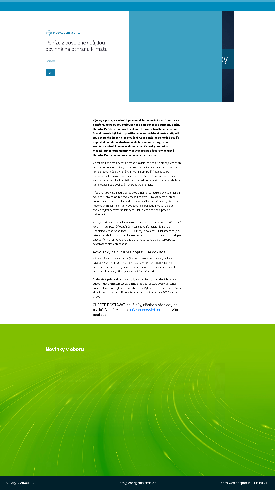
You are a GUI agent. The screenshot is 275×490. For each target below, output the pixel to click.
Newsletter (215, 5)
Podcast (200, 5)
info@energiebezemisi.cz (137, 482)
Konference (185, 5)
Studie (229, 5)
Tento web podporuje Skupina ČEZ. (244, 482)
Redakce (50, 61)
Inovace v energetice (66, 33)
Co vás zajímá (144, 5)
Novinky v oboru (165, 5)
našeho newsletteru (146, 310)
